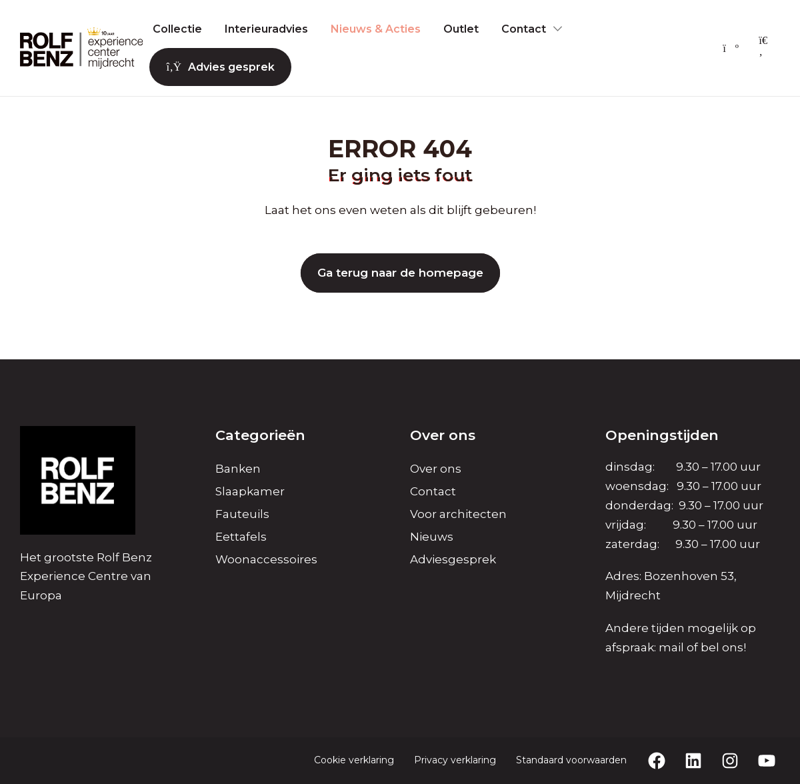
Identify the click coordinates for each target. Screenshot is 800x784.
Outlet (461, 29)
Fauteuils (242, 514)
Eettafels (241, 536)
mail (671, 647)
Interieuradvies (266, 29)
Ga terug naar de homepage (400, 272)
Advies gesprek (220, 67)
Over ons (435, 468)
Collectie (177, 29)
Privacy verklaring (455, 760)
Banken (238, 468)
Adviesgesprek (453, 559)
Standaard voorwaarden (571, 760)
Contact (523, 29)
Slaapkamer (250, 491)
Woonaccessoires (266, 559)
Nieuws (431, 536)
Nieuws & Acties (376, 29)
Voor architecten (458, 514)
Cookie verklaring (354, 760)
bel (710, 647)
